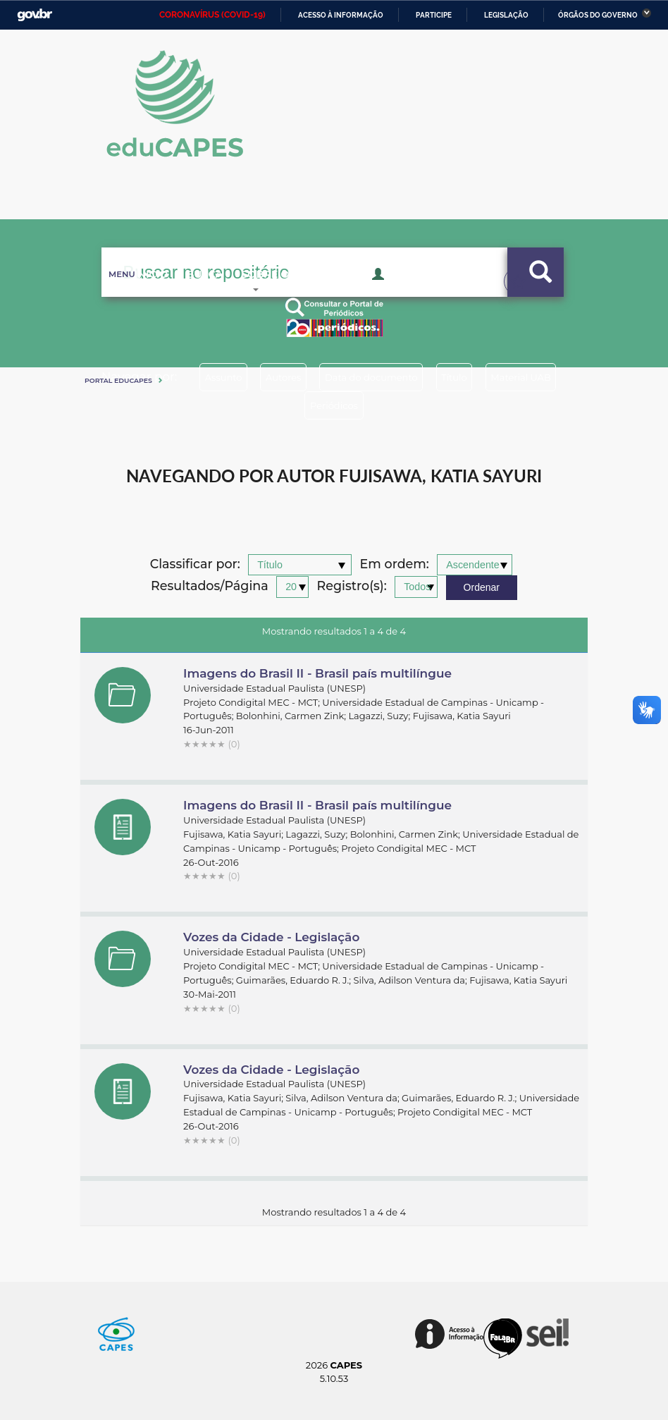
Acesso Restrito (426, 294)
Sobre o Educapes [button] (303, 296)
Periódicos (385, 405)
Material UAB (288, 405)
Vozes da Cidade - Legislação (271, 937)
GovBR (34, 15)
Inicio (133, 296)
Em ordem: (394, 564)
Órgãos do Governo (598, 15)
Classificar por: (195, 564)
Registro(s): (352, 586)
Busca (198, 296)
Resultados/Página (209, 586)
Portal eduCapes (118, 380)
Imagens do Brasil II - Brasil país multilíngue (317, 673)
